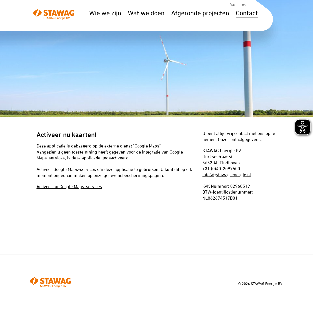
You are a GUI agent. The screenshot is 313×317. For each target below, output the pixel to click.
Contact (247, 13)
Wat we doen (146, 13)
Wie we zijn (105, 13)
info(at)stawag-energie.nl (226, 174)
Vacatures (238, 4)
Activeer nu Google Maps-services (69, 186)
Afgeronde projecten (200, 13)
